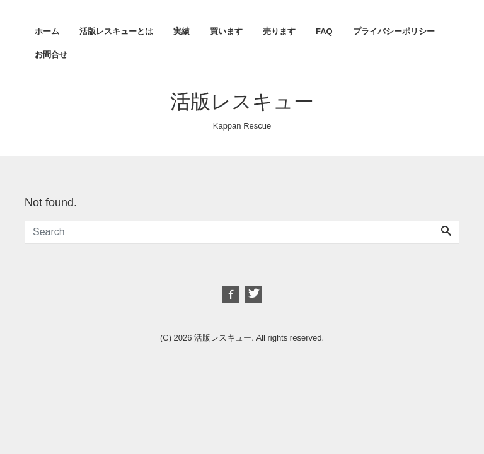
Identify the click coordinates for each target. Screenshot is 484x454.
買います (226, 31)
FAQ (324, 31)
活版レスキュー (242, 101)
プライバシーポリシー (394, 31)
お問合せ (51, 54)
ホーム (47, 31)
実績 (181, 31)
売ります (279, 31)
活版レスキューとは (116, 31)
